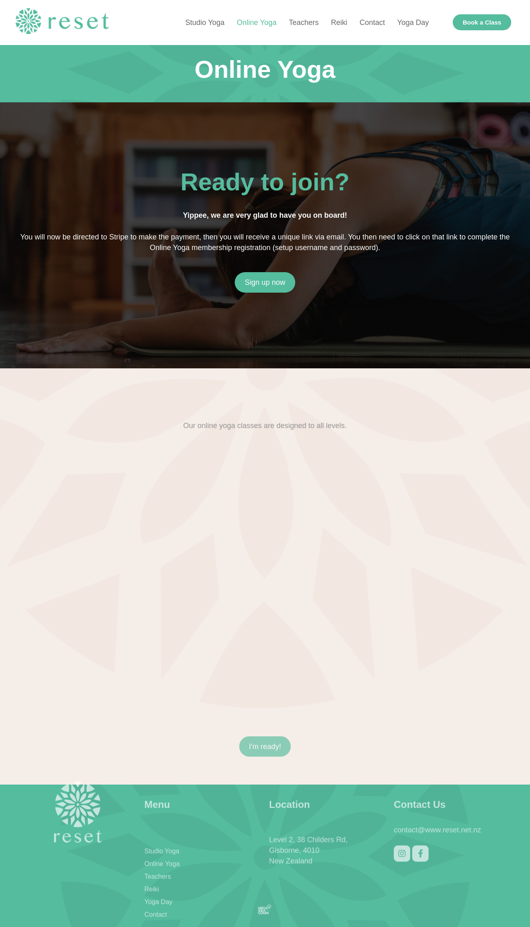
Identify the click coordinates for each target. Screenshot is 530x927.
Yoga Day (413, 22)
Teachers (304, 22)
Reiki (339, 22)
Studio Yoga (205, 22)
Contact (372, 22)
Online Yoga (256, 22)
